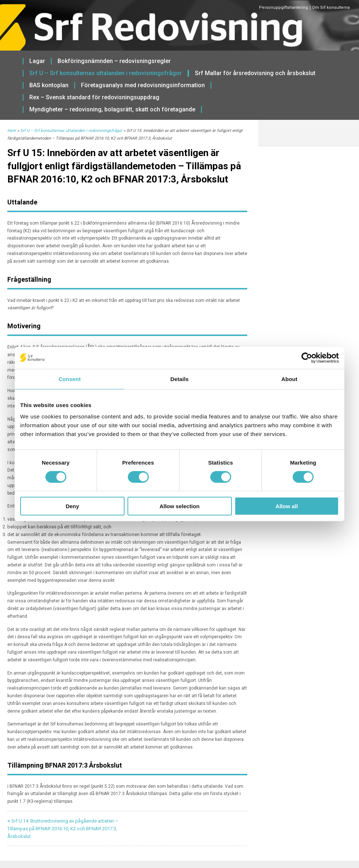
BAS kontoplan (49, 85)
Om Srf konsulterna (331, 7)
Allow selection (179, 506)
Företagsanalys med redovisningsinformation (143, 85)
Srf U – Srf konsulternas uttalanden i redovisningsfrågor (105, 73)
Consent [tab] (70, 379)
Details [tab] (179, 379)
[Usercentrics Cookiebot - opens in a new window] (307, 357)
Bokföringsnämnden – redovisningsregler (114, 61)
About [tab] (289, 379)
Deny (72, 506)
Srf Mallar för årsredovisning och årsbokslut (255, 73)
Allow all (286, 506)
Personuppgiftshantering (283, 7)
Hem (11, 130)
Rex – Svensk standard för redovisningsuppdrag (94, 97)
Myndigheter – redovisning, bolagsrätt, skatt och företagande (112, 109)
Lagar (37, 61)
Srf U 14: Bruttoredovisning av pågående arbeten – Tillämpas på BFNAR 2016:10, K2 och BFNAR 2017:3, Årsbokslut (62, 828)
